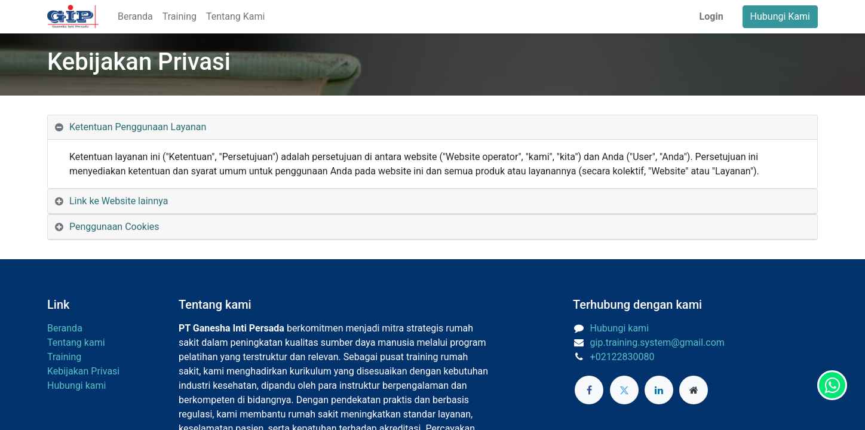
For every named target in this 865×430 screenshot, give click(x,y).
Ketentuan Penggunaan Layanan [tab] (137, 127)
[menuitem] (135, 17)
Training (64, 357)
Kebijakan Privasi (83, 371)
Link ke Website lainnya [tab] (118, 201)
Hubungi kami (76, 385)
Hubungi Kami (780, 16)
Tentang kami (76, 342)
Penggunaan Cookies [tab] (114, 226)
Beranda (64, 328)
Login (711, 16)
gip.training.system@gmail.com (657, 342)
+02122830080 (622, 357)
